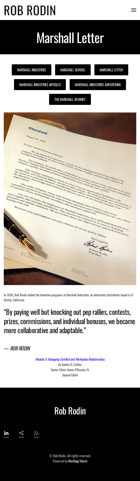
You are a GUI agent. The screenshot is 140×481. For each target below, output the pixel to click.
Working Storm (77, 460)
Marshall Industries (31, 69)
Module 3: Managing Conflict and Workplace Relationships (69, 359)
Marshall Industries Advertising (97, 84)
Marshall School (72, 69)
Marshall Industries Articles (40, 84)
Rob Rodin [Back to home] (30, 10)
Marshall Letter (111, 69)
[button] (133, 10)
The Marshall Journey (69, 99)
